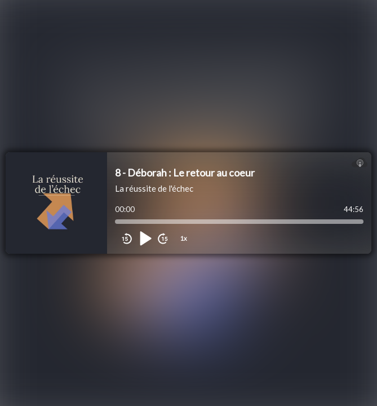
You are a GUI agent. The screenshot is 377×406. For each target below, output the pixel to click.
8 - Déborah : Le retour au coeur (185, 172)
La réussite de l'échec (154, 188)
